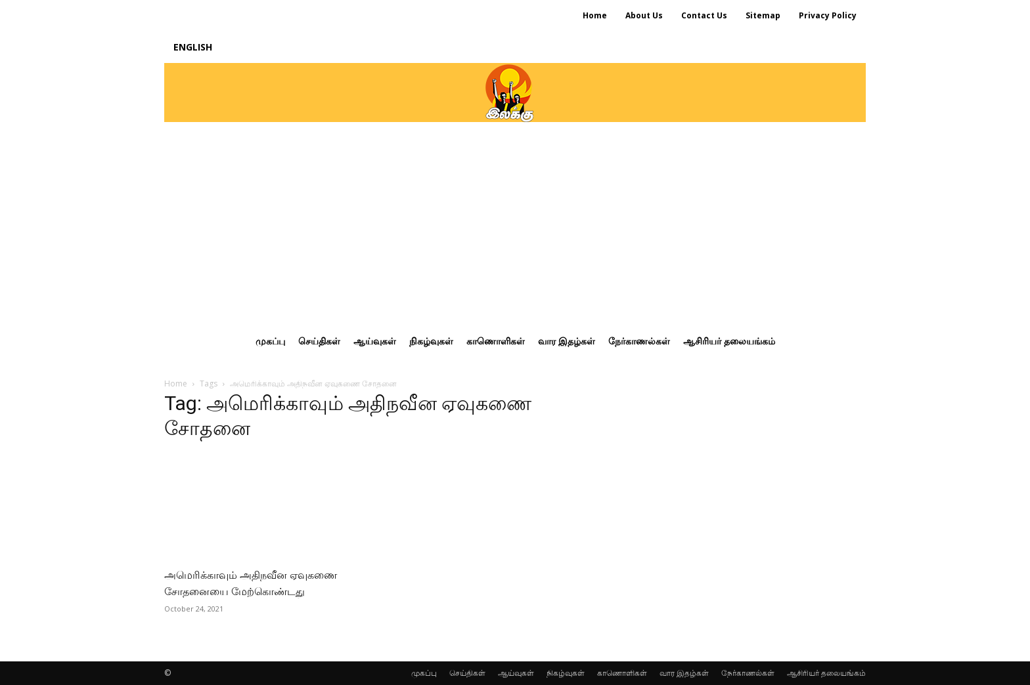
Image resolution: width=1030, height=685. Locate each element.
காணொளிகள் (622, 672)
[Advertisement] (515, 220)
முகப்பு (424, 672)
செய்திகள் (467, 672)
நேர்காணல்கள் (747, 672)
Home (175, 383)
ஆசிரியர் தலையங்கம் (826, 672)
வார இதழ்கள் (684, 672)
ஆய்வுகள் (516, 672)
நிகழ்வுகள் (566, 672)
